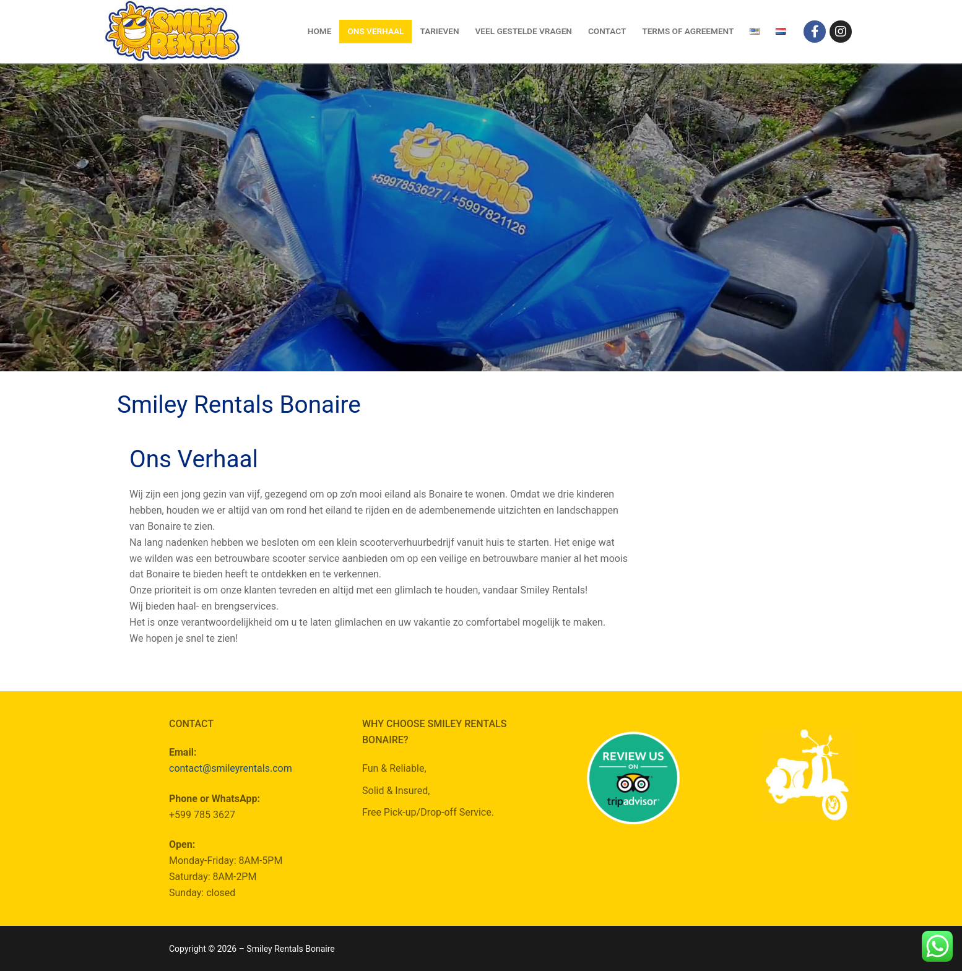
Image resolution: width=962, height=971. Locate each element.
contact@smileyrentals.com (230, 768)
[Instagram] (841, 31)
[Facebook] (815, 31)
